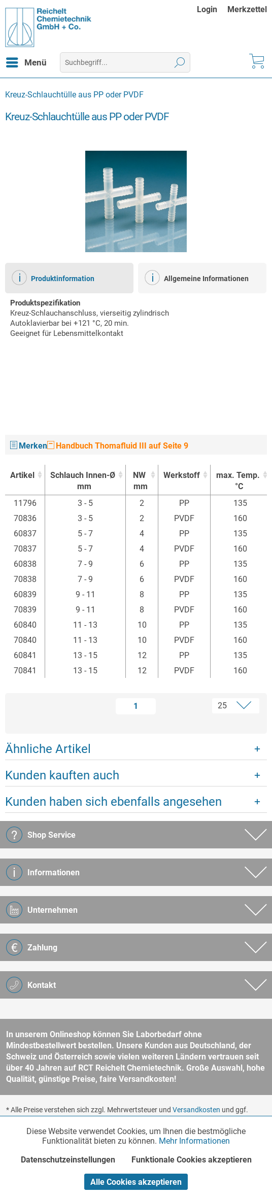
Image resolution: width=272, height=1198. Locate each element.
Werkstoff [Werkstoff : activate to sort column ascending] (181, 475)
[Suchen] (179, 62)
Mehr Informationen (194, 1141)
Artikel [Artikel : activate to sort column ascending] (22, 475)
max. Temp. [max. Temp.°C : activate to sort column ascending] (237, 481)
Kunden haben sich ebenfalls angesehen (113, 802)
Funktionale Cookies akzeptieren (191, 1160)
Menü (26, 60)
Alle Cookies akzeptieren (136, 1182)
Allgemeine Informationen (197, 277)
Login (207, 9)
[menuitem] (212, 9)
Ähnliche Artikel (48, 749)
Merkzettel (247, 9)
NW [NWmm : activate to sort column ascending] (139, 481)
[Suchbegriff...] (125, 62)
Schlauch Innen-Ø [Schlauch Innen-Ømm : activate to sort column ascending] (82, 481)
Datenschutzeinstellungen (68, 1160)
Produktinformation (53, 277)
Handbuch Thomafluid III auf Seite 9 (117, 446)
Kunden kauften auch (62, 775)
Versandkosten (196, 1110)
